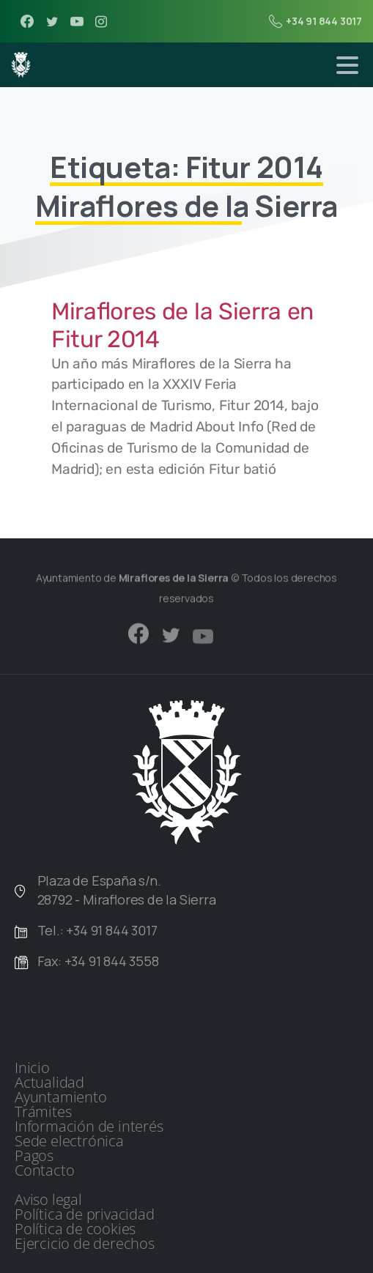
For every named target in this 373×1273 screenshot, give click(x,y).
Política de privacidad (85, 1214)
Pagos (34, 1155)
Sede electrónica (69, 1141)
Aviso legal (48, 1199)
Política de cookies (75, 1229)
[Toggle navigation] (347, 65)
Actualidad (49, 1082)
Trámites (43, 1112)
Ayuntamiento (61, 1097)
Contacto (44, 1170)
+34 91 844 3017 (315, 21)
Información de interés (89, 1126)
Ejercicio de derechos (85, 1243)
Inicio (32, 1068)
